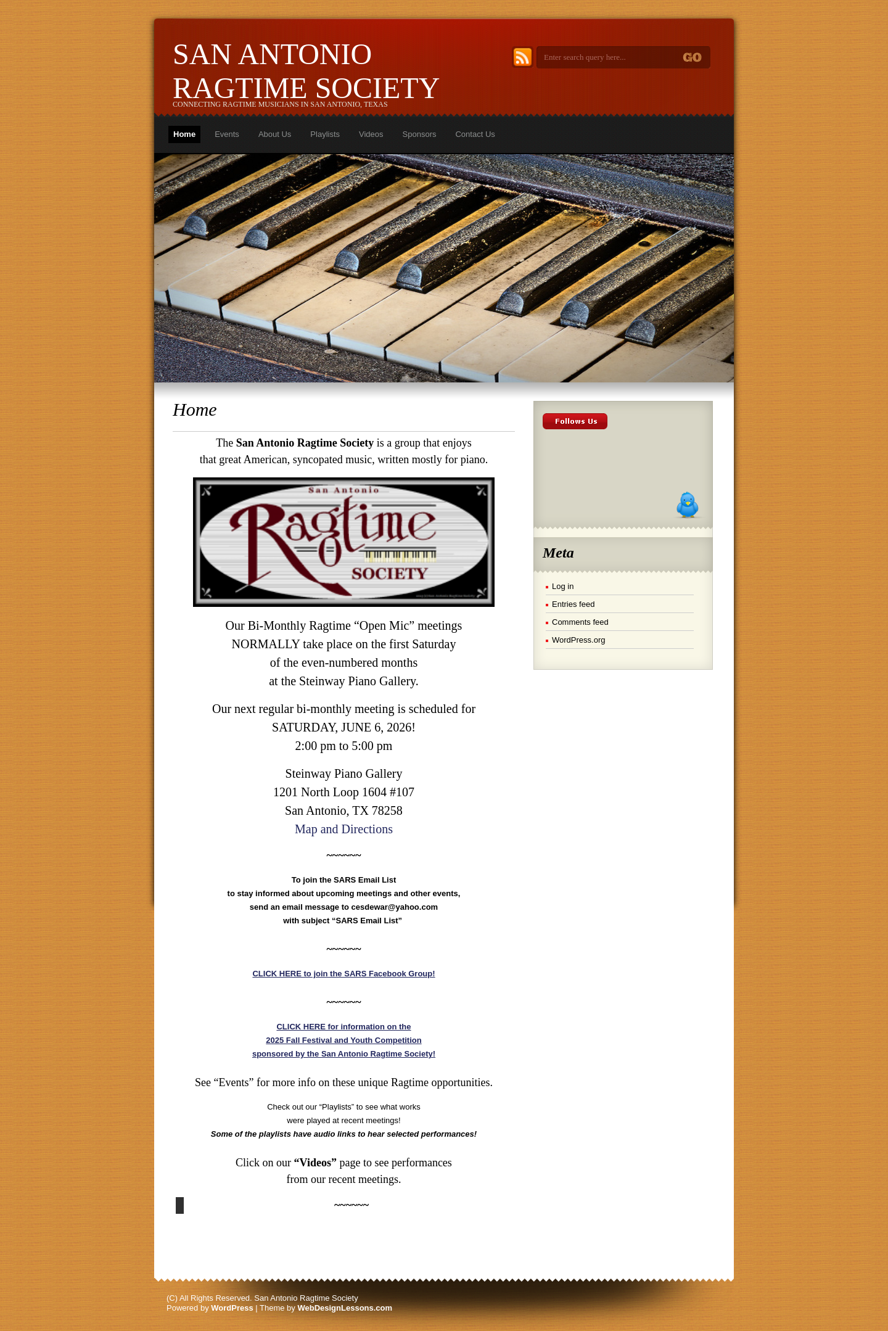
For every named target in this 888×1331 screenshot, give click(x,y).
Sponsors (420, 134)
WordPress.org (578, 640)
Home (184, 134)
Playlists (325, 134)
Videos (371, 134)
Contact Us (475, 134)
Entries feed (573, 604)
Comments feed (580, 622)
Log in (563, 586)
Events (227, 134)
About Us (274, 134)
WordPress (232, 1307)
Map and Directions (344, 829)
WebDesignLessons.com (344, 1307)
